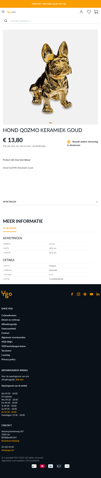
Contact (5, 333)
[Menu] (3, 11)
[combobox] (50, 21)
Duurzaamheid (8, 328)
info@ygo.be (7, 450)
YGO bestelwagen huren (13, 346)
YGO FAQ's (6, 341)
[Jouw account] (81, 11)
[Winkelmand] (96, 11)
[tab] (9, 229)
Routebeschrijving (10, 440)
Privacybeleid (32, 460)
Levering (5, 355)
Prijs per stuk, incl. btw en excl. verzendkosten (24, 146)
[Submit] (5, 20)
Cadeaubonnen (8, 315)
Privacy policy (8, 359)
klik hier (20, 379)
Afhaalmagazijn (9, 324)
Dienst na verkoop (10, 319)
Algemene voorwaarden (13, 337)
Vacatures (6, 350)
